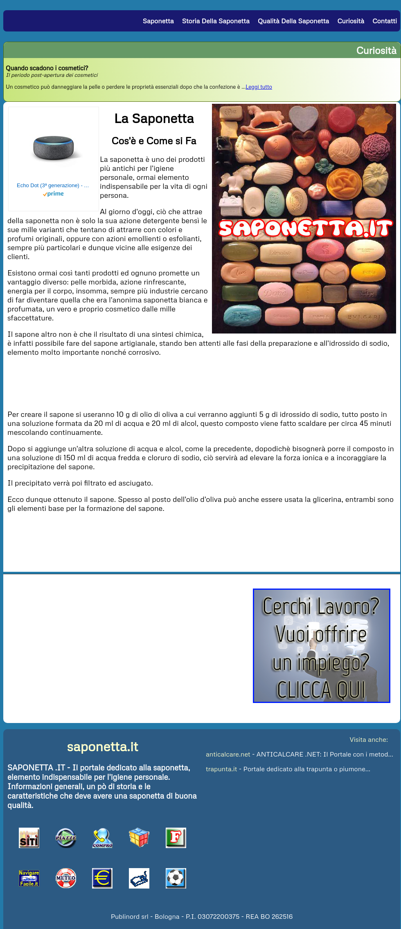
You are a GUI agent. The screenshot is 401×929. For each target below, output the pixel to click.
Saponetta (158, 21)
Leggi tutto (259, 86)
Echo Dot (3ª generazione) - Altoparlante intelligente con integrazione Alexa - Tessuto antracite (53, 185)
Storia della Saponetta (216, 21)
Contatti (384, 21)
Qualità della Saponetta (293, 21)
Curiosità (350, 21)
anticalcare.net (228, 754)
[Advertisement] (202, 382)
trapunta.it (221, 769)
